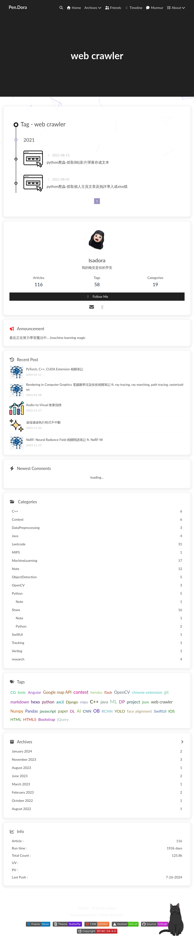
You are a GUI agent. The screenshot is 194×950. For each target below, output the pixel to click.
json (145, 702)
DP (122, 701)
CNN (87, 711)
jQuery (63, 719)
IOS (171, 711)
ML (113, 701)
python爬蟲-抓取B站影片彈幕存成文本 (78, 162)
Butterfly (116, 915)
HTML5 (29, 719)
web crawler (161, 702)
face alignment (139, 711)
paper (63, 711)
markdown (19, 702)
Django (72, 702)
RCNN (107, 711)
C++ (94, 701)
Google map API (57, 692)
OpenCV (122, 692)
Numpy (16, 711)
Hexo (92, 915)
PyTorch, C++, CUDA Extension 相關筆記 (54, 369)
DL (72, 711)
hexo (35, 701)
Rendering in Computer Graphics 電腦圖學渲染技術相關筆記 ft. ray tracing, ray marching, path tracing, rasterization (104, 387)
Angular (34, 692)
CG (13, 692)
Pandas (31, 711)
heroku (96, 692)
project (133, 701)
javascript (48, 711)
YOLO (120, 711)
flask (108, 692)
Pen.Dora (18, 7)
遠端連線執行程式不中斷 (43, 422)
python (48, 702)
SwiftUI (160, 711)
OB (96, 711)
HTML (15, 719)
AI (79, 711)
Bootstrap (46, 719)
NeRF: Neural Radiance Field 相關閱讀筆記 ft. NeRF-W (64, 440)
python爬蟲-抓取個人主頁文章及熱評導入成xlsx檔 (87, 186)
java (104, 701)
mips (84, 702)
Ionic (22, 692)
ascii (60, 702)
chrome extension (147, 692)
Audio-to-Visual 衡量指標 (44, 405)
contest (81, 692)
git (166, 692)
